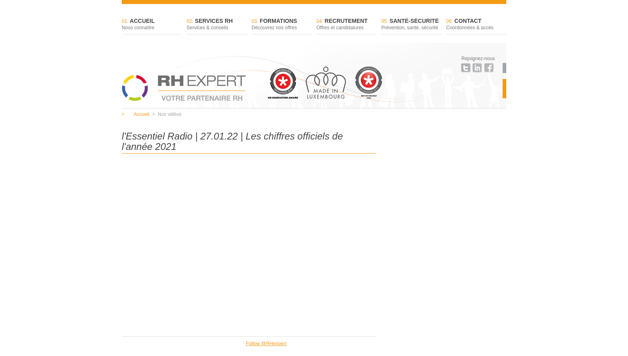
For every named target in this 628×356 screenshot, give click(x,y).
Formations (282, 24)
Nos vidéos (166, 114)
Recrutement (346, 24)
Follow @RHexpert (266, 343)
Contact (476, 24)
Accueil (152, 24)
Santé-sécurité (411, 24)
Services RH (217, 24)
